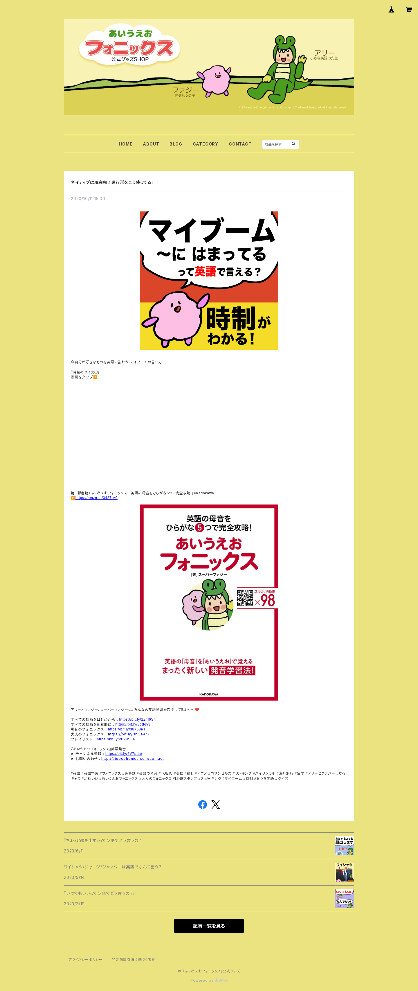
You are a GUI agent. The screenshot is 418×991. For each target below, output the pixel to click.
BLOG (176, 143)
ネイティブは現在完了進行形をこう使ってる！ (112, 182)
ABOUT (151, 143)
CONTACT (240, 143)
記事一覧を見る (209, 926)
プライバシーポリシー (86, 959)
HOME (125, 143)
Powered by (209, 980)
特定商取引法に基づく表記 (134, 959)
